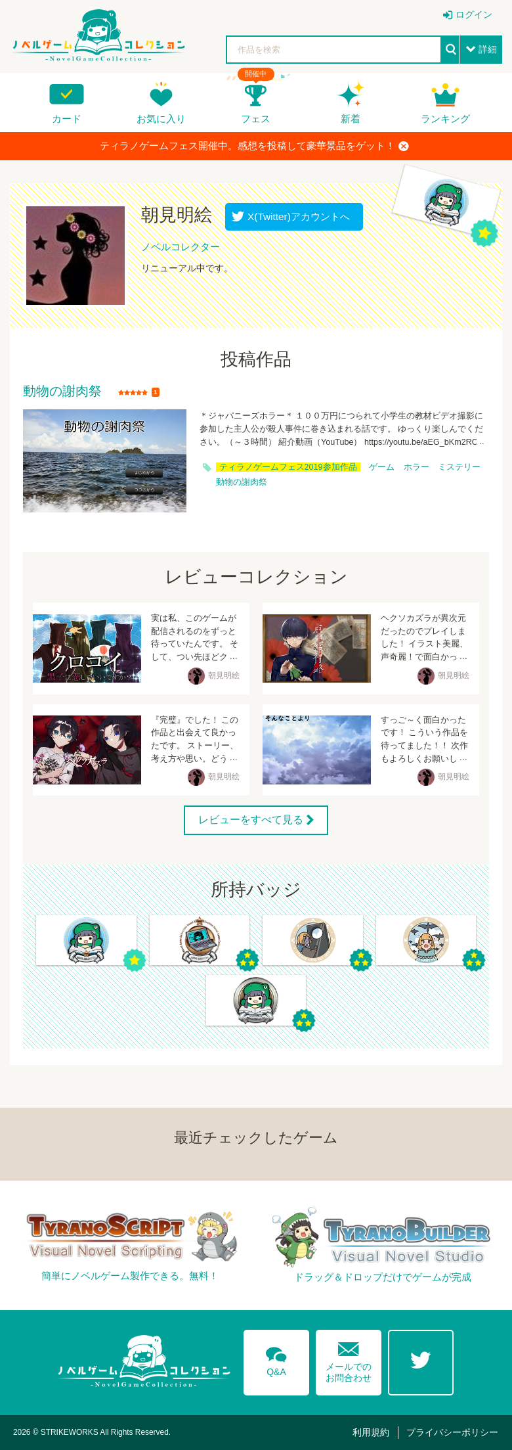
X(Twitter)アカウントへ (296, 216)
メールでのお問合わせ (349, 1359)
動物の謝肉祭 (62, 391)
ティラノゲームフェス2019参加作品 (288, 467)
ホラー (416, 467)
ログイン (474, 14)
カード (66, 118)
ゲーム (382, 467)
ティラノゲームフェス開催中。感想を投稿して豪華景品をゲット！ (254, 146)
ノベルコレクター (180, 246)
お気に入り (161, 118)
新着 (350, 118)
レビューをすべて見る (250, 819)
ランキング (445, 118)
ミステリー (459, 467)
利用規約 (370, 1432)
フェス (255, 118)
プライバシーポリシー (452, 1432)
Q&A (276, 1359)
